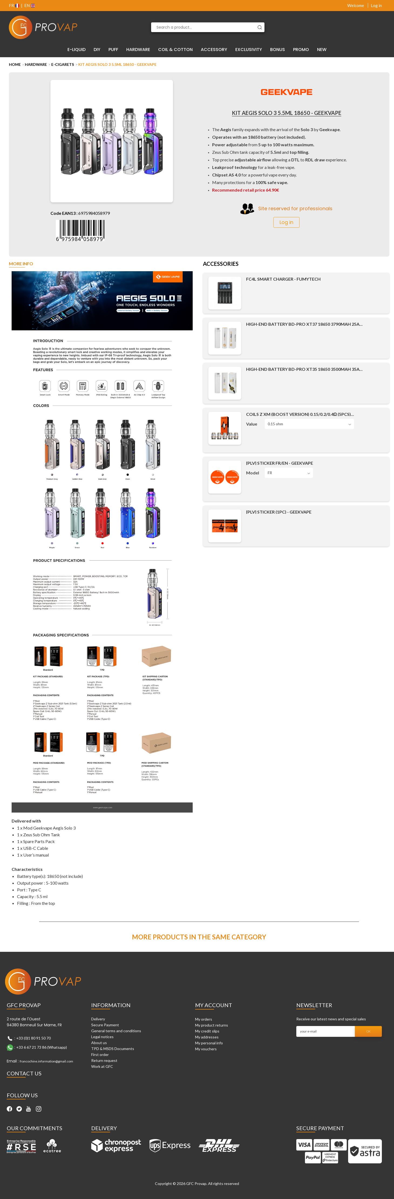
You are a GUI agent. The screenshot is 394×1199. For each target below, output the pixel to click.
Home (15, 64)
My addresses (207, 1037)
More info (21, 263)
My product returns (211, 1025)
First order (100, 1054)
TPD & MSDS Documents (112, 1048)
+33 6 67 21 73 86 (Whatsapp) (41, 1047)
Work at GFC (102, 1066)
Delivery (98, 1019)
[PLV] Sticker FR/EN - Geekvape (279, 463)
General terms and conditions (116, 1030)
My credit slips (207, 1031)
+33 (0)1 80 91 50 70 (33, 1038)
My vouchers (206, 1049)
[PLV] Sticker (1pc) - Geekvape (278, 511)
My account (213, 1005)
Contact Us (24, 1073)
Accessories (221, 264)
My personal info (209, 1043)
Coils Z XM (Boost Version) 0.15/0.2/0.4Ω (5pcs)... (300, 414)
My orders (203, 1019)
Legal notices (102, 1036)
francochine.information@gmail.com (46, 1061)
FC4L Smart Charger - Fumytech (283, 278)
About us (99, 1042)
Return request (104, 1060)
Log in (376, 5)
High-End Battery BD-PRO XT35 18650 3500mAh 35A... (304, 369)
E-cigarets (62, 64)
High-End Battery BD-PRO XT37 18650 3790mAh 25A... (304, 324)
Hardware (36, 64)
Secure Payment (105, 1025)
